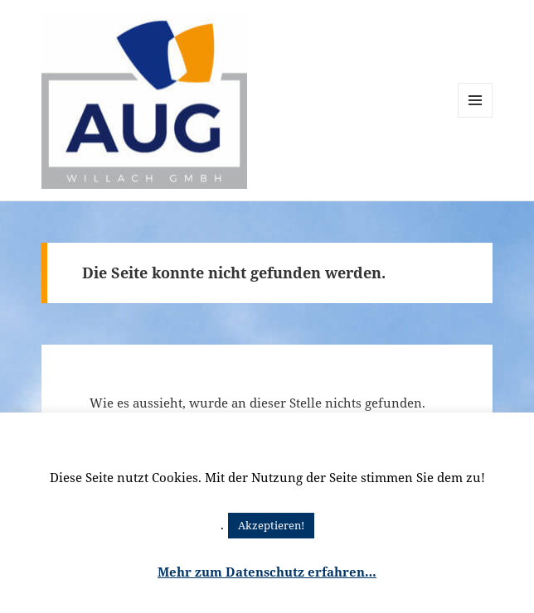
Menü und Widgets (476, 117)
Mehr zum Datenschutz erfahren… (267, 571)
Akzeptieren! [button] (271, 525)
